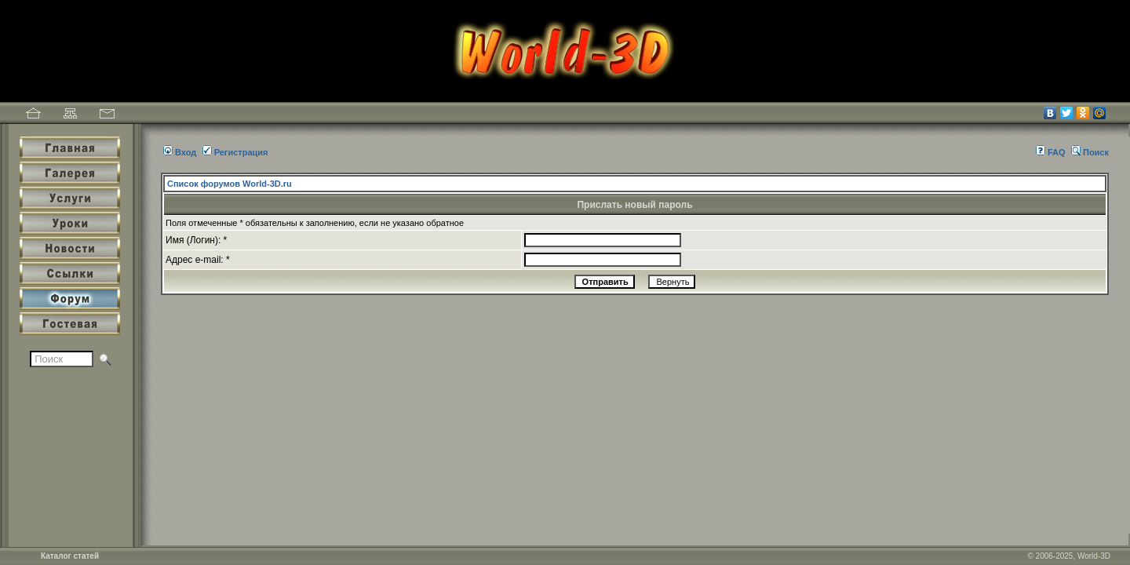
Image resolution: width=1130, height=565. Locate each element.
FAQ (1051, 152)
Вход (179, 152)
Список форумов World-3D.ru (229, 183)
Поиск (1090, 152)
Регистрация (235, 152)
